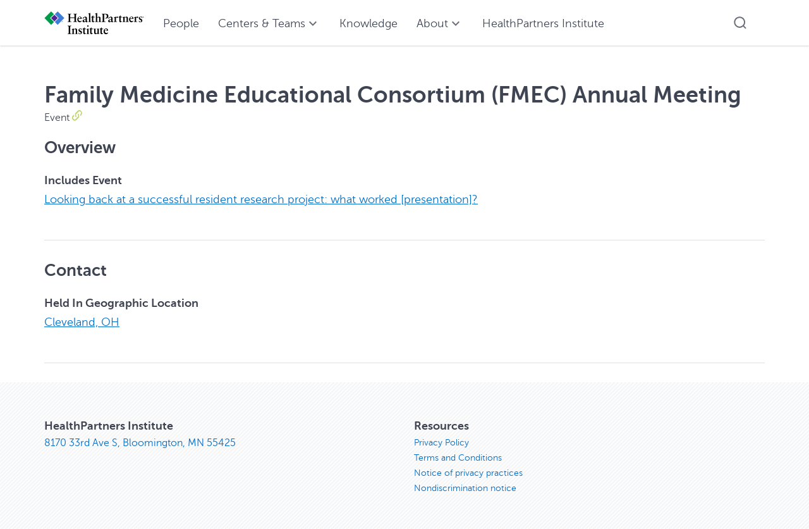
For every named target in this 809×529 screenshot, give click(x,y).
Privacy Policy (441, 441)
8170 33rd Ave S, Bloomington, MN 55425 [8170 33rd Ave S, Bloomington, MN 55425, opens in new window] (140, 441)
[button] (740, 22)
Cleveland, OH (81, 321)
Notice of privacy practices (468, 471)
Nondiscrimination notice (465, 487)
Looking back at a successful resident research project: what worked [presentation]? (261, 199)
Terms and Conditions (458, 456)
